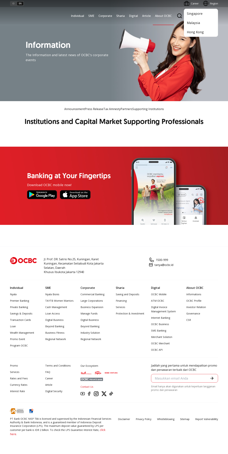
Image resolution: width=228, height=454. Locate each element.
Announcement (74, 109)
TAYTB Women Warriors (59, 300)
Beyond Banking (54, 326)
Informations (193, 294)
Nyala (13, 294)
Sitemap (185, 419)
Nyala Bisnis (52, 294)
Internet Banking (160, 317)
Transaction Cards (20, 320)
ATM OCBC (157, 300)
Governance (193, 313)
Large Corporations (92, 300)
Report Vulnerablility (206, 419)
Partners (126, 109)
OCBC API (157, 349)
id (13, 3)
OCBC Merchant (160, 343)
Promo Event (17, 339)
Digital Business (54, 320)
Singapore (195, 13)
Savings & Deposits (21, 313)
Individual (77, 16)
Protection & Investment (130, 313)
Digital (133, 16)
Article (146, 16)
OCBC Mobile (159, 294)
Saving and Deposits (127, 294)
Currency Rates (18, 384)
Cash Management (56, 307)
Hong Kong (195, 32)
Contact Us (87, 386)
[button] (212, 378)
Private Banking (19, 307)
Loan (13, 326)
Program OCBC (19, 345)
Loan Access (52, 313)
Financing (121, 300)
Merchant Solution (161, 337)
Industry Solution (90, 332)
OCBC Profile (193, 300)
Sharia (120, 16)
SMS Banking (158, 330)
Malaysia (193, 23)
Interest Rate (17, 391)
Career (49, 378)
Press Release (94, 109)
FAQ (47, 372)
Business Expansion (92, 307)
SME (91, 16)
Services (120, 307)
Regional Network (55, 339)
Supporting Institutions (148, 109)
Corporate (105, 16)
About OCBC (163, 16)
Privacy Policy (143, 419)
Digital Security (53, 391)
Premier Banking (19, 300)
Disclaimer (124, 419)
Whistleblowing (165, 419)
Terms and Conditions (58, 365)
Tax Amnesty (112, 109)
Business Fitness (54, 332)
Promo (14, 365)
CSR (188, 320)
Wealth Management (22, 332)
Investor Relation (196, 307)
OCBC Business (160, 324)
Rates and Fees (19, 378)
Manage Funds (89, 313)
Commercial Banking (92, 294)
